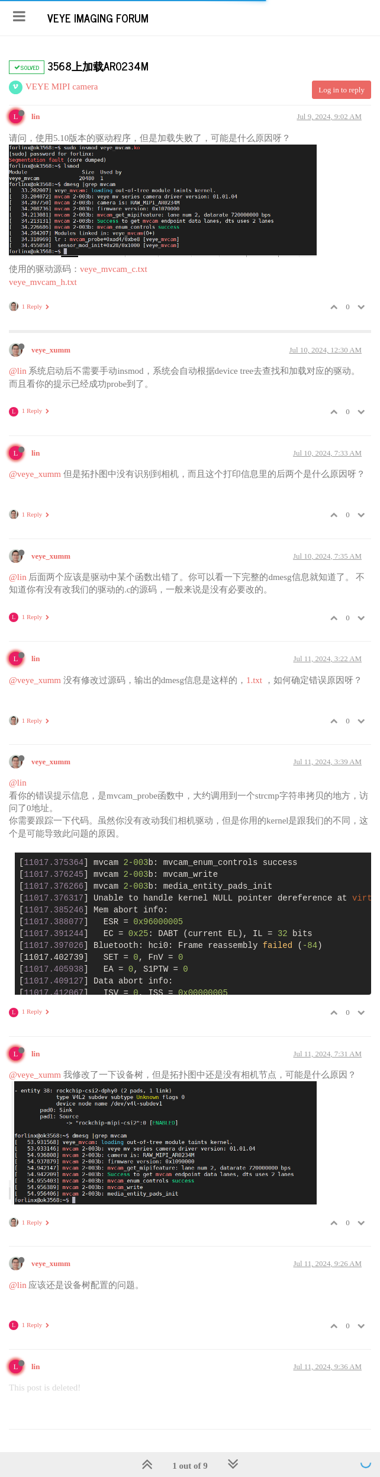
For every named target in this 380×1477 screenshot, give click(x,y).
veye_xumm (50, 350)
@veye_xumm (35, 474)
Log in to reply (341, 89)
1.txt (254, 680)
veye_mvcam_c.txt (113, 269)
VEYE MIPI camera (61, 86)
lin (35, 117)
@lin (18, 371)
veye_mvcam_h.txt (43, 282)
